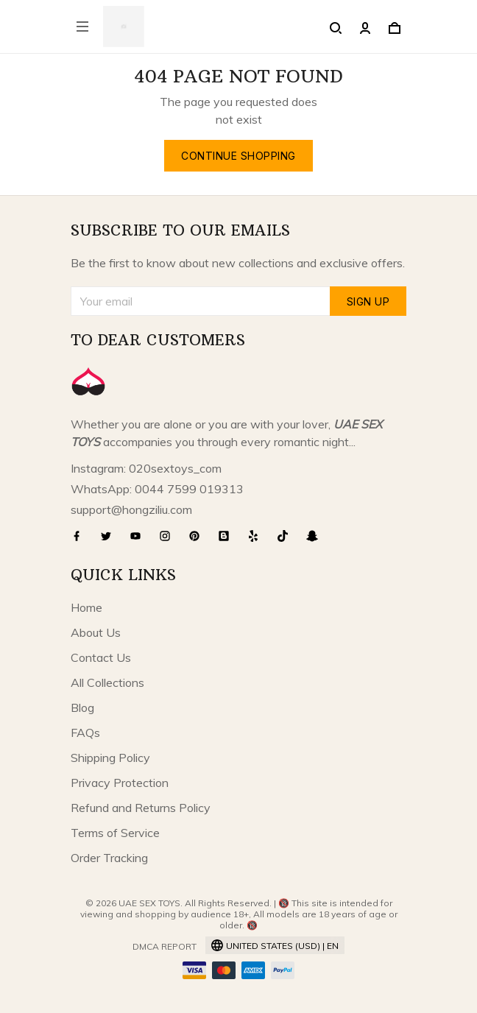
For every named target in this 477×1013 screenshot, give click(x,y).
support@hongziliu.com (131, 509)
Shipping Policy (110, 757)
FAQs (85, 732)
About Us (96, 632)
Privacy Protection (120, 782)
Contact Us (101, 657)
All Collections (107, 682)
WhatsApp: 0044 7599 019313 (157, 488)
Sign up (368, 301)
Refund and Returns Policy (141, 807)
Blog (82, 707)
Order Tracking (109, 857)
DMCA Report (164, 946)
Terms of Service (115, 832)
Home (86, 607)
